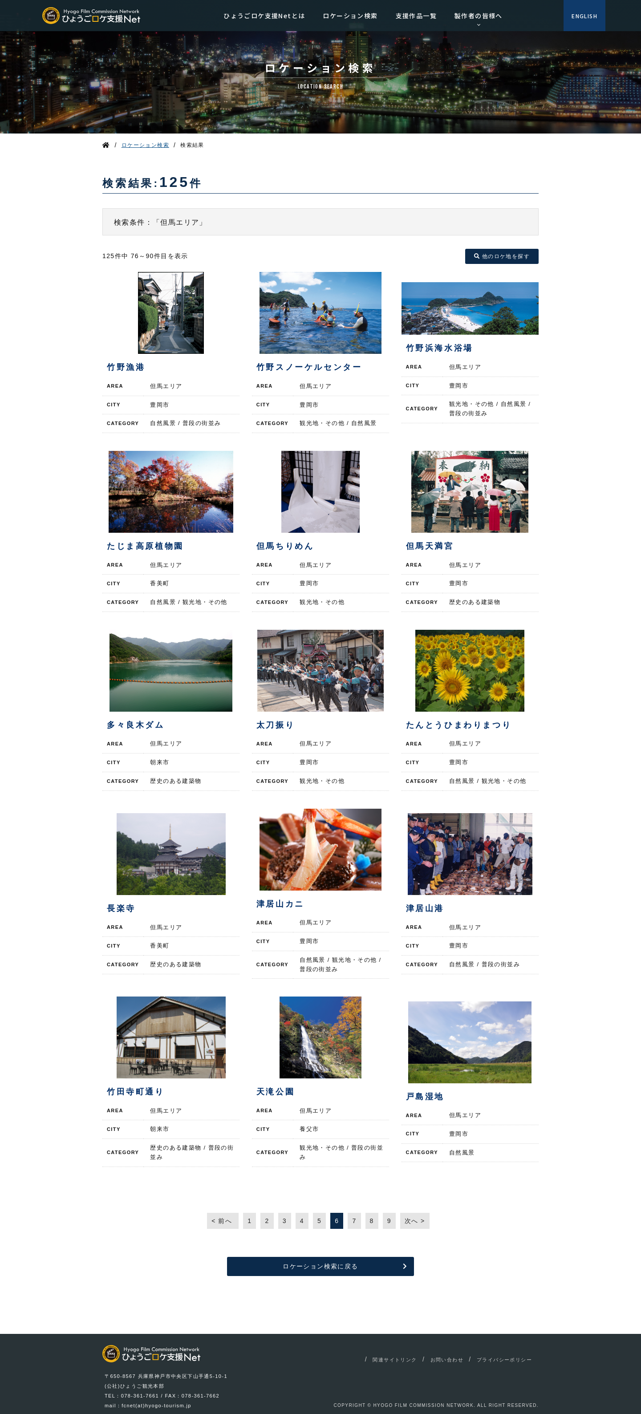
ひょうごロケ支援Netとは (264, 15)
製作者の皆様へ (478, 15)
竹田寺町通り (136, 1091)
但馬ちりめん (285, 546)
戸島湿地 (425, 1096)
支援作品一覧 (416, 15)
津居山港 (425, 908)
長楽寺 (121, 908)
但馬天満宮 (430, 546)
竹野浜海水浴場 (439, 348)
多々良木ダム (136, 725)
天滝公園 (275, 1091)
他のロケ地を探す (502, 256)
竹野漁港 (126, 367)
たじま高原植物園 (145, 546)
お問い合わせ (446, 1359)
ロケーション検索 (350, 15)
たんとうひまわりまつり (459, 725)
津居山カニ (280, 903)
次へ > (415, 1220)
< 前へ (222, 1220)
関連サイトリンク (395, 1359)
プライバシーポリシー (504, 1359)
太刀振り (275, 725)
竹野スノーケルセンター (309, 367)
